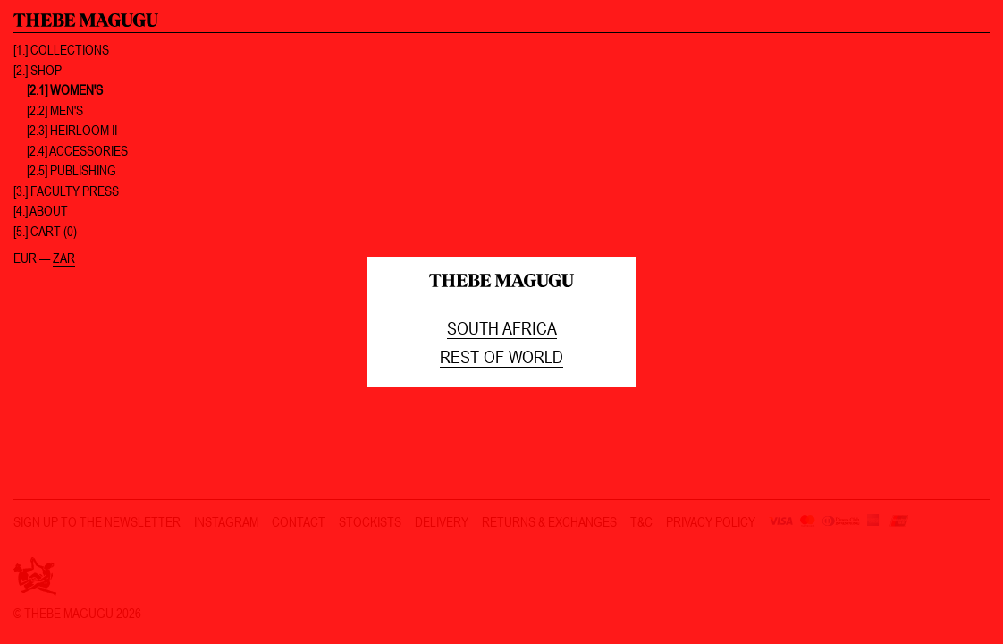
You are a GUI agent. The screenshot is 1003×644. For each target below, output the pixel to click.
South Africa (502, 328)
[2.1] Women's (65, 89)
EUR (25, 258)
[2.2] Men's (55, 110)
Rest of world (501, 356)
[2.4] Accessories (77, 150)
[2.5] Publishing (71, 170)
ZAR (64, 258)
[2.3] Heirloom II (72, 130)
